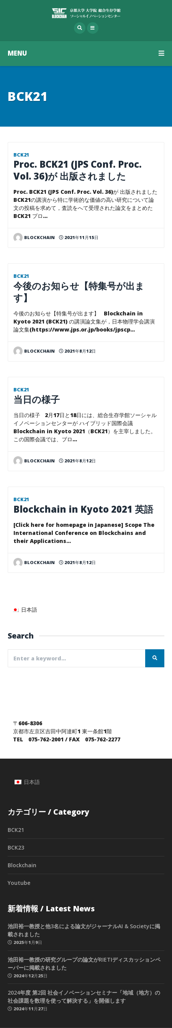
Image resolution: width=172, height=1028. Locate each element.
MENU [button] (86, 53)
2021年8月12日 (77, 351)
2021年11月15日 (78, 237)
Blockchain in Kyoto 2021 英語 (83, 509)
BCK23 (16, 847)
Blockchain (22, 865)
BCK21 (21, 155)
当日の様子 (36, 399)
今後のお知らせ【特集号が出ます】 (78, 292)
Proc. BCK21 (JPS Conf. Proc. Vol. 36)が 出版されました (77, 170)
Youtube (19, 882)
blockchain (34, 237)
